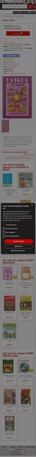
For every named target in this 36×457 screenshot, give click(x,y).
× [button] (32, 205)
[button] (18, 251)
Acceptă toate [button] (19, 241)
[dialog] (18, 228)
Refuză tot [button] (19, 246)
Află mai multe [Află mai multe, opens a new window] (25, 220)
